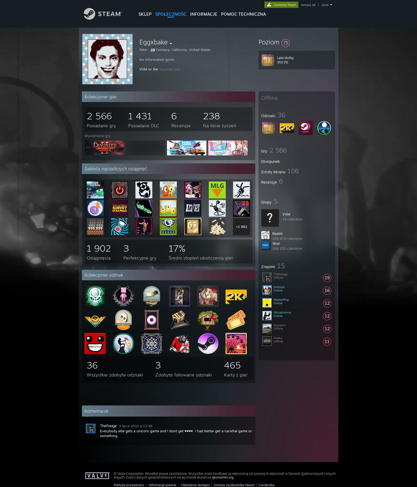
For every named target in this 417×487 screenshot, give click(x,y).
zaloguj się (308, 5)
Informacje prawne (162, 485)
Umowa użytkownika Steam (234, 485)
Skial (276, 243)
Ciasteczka (266, 485)
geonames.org (222, 477)
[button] (296, 42)
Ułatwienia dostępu (195, 485)
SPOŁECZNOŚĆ (170, 14)
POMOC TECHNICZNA (243, 14)
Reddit (277, 233)
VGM (286, 214)
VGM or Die (148, 69)
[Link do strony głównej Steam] (107, 18)
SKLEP (145, 14)
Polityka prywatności (129, 485)
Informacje (203, 14)
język (325, 5)
